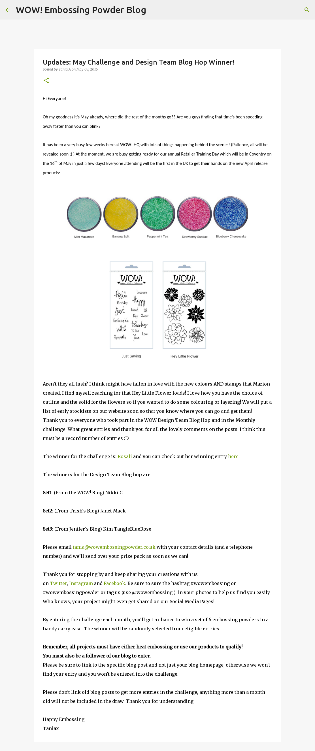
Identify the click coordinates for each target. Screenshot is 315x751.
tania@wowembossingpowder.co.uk (114, 547)
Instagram (81, 583)
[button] (46, 81)
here (233, 456)
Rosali (125, 456)
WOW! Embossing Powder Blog (81, 10)
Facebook (114, 583)
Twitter (58, 583)
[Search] (154, 10)
